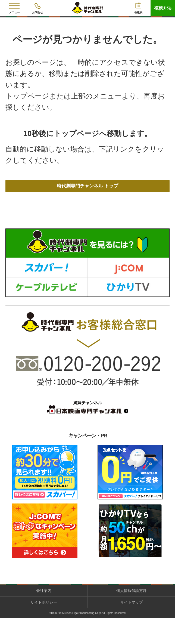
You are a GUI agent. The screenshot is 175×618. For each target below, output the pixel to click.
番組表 (138, 12)
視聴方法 (162, 8)
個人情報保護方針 (131, 590)
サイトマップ (131, 602)
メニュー (14, 12)
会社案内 (43, 590)
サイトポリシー (43, 602)
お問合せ (37, 12)
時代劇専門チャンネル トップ (88, 186)
